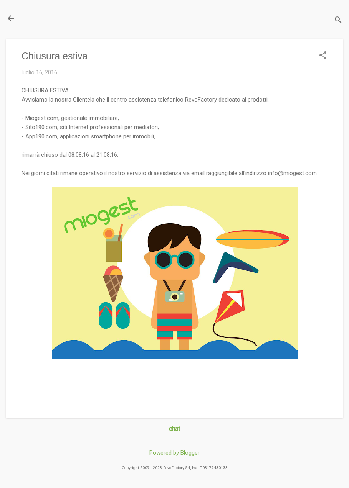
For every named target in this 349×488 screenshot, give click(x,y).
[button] (322, 56)
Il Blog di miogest (60, 18)
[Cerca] (338, 21)
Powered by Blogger (174, 452)
